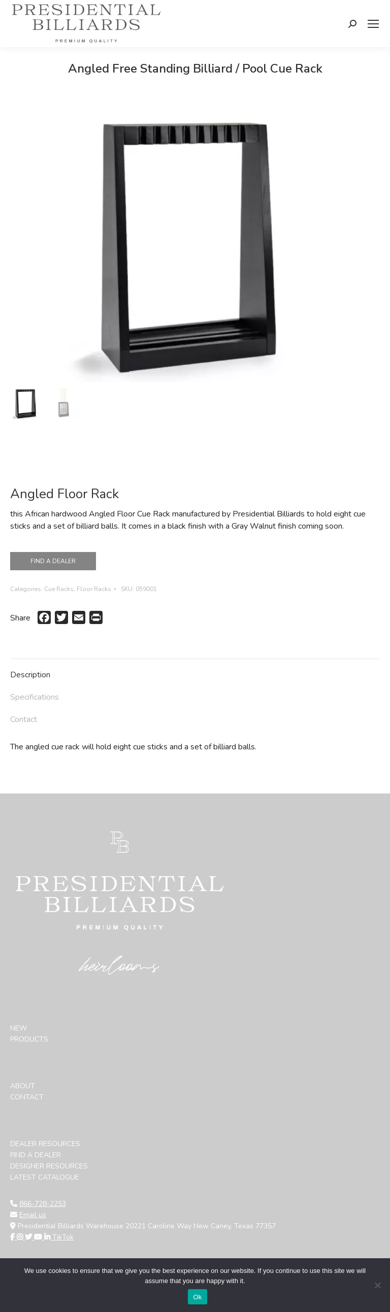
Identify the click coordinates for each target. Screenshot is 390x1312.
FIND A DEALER (53, 561)
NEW (18, 1028)
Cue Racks (59, 589)
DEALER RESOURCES (45, 1144)
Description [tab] (30, 674)
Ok (197, 1297)
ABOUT (22, 1086)
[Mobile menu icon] (373, 23)
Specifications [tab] (34, 697)
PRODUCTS (29, 1039)
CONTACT (27, 1097)
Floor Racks (94, 589)
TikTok (63, 1237)
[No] (377, 1285)
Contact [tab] (23, 719)
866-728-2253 (42, 1204)
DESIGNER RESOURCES (49, 1166)
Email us (32, 1215)
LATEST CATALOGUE (44, 1177)
